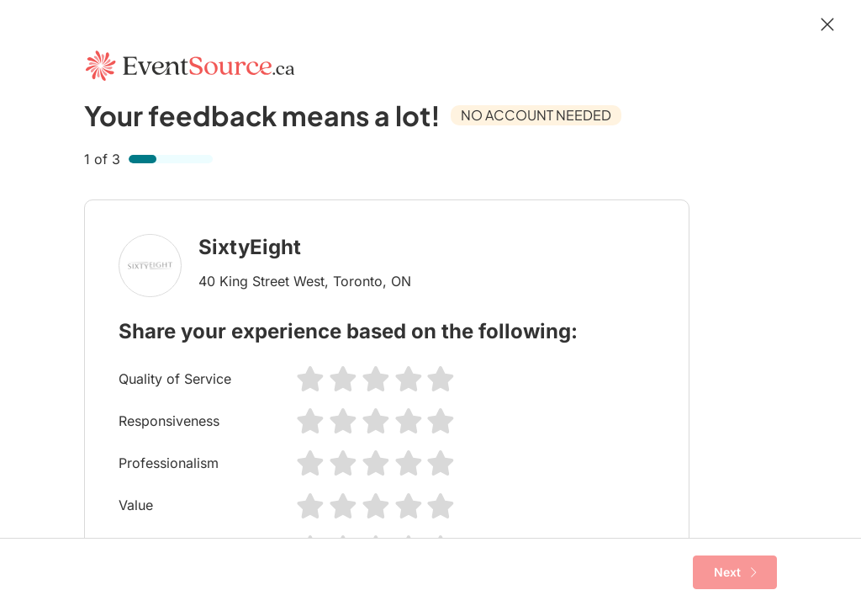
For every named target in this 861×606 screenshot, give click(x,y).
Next (735, 572)
